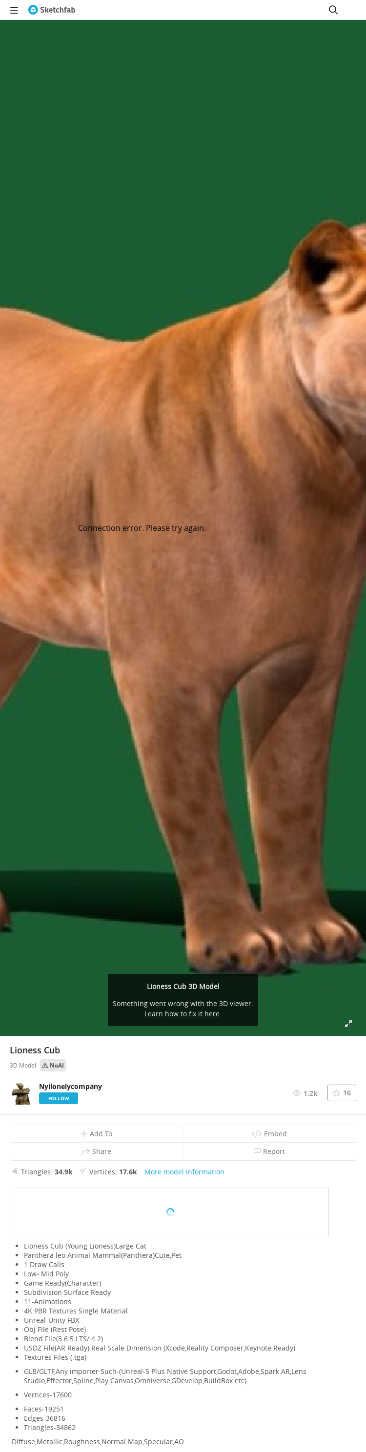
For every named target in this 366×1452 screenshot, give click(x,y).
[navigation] (14, 9)
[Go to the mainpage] (51, 10)
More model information (184, 1171)
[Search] (333, 9)
